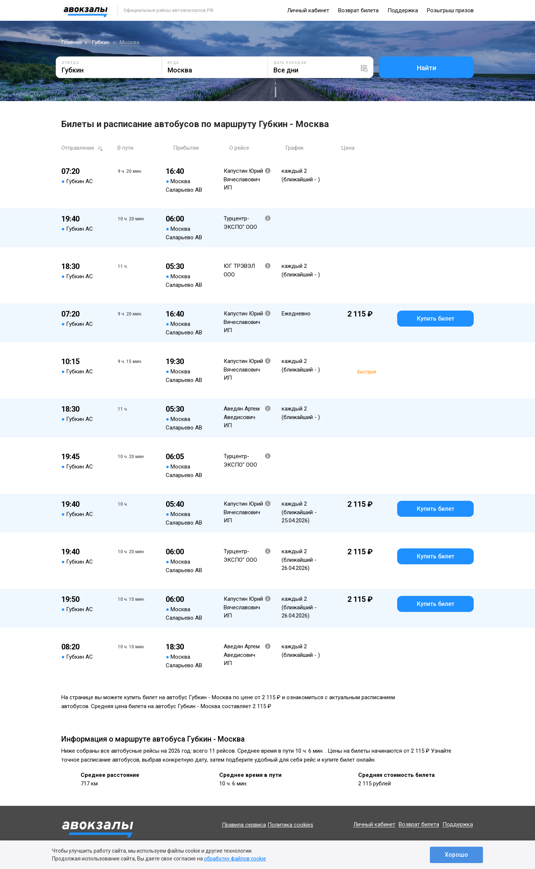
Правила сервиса (244, 824)
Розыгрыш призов (450, 10)
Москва (129, 42)
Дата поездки (290, 63)
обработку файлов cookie (235, 859)
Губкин (101, 42)
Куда (173, 63)
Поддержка (403, 10)
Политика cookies (290, 824)
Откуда (70, 63)
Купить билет (435, 318)
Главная (71, 42)
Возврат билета (358, 10)
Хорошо (456, 854)
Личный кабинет (308, 10)
